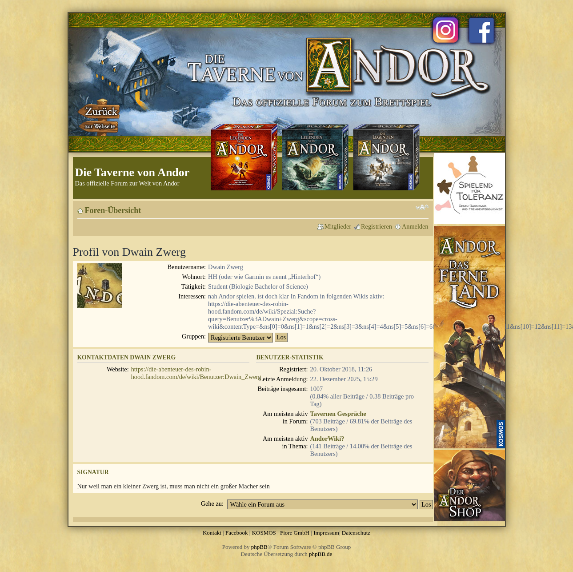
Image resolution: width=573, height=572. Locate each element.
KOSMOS (264, 532)
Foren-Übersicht (113, 210)
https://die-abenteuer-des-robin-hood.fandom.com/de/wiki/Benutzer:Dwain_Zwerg (196, 373)
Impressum (326, 532)
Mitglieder (338, 226)
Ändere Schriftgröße (422, 207)
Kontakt (212, 532)
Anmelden (415, 226)
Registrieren (376, 226)
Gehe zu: (212, 503)
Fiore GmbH (294, 532)
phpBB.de (320, 554)
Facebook (236, 532)
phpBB (259, 547)
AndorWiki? (327, 438)
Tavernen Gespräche (338, 413)
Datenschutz (356, 532)
